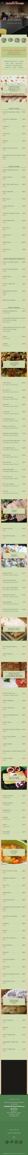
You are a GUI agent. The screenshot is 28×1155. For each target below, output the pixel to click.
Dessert (20, 67)
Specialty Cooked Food (14, 65)
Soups (14, 67)
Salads (21, 61)
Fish (7, 63)
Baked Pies (18, 63)
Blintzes (8, 67)
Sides (12, 63)
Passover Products (10, 61)
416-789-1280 (14, 1104)
